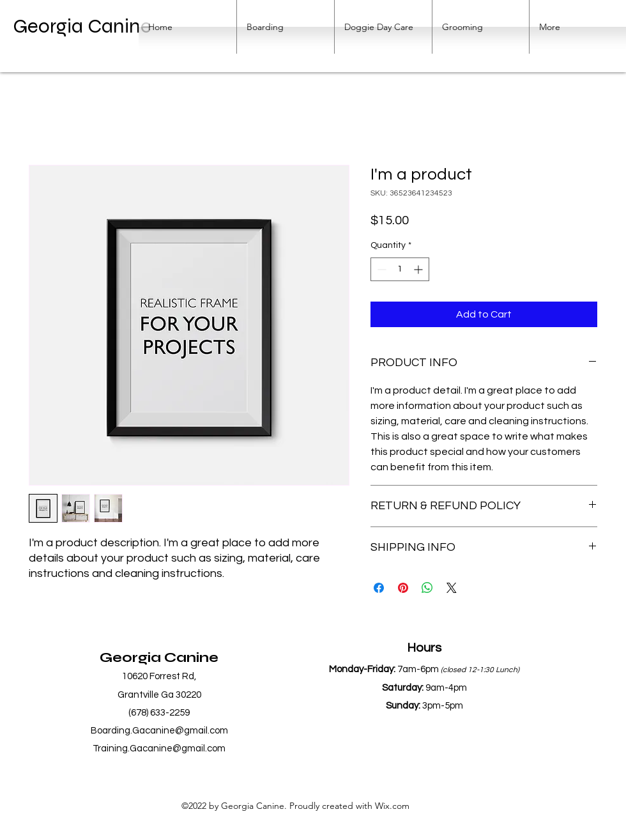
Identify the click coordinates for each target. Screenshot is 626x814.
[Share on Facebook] (378, 587)
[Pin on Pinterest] (403, 587)
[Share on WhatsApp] (427, 587)
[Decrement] (380, 269)
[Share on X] (451, 587)
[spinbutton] (399, 269)
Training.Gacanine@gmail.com (159, 748)
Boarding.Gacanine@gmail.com (159, 730)
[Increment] (419, 269)
